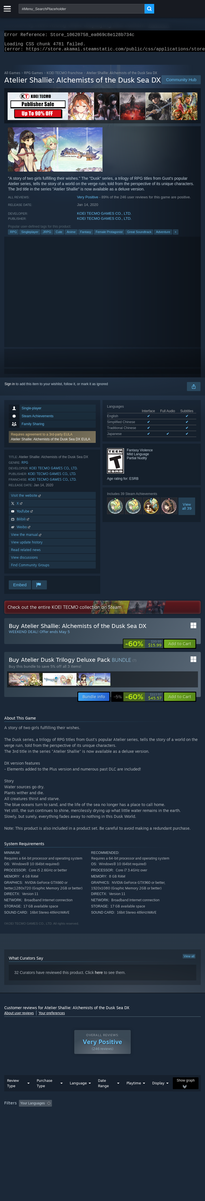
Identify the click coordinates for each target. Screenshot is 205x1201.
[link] (143, 647)
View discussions (24, 561)
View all (189, 959)
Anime (71, 235)
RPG (13, 235)
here (99, 976)
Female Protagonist (109, 235)
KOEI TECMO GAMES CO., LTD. (104, 217)
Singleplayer (29, 235)
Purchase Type (44, 1086)
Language (78, 1086)
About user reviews (19, 1016)
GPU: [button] (123, 1114)
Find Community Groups (30, 568)
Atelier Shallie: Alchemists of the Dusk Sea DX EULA (50, 443)
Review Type (13, 1086)
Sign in (10, 387)
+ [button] (175, 235)
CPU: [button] (105, 1114)
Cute (59, 235)
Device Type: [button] (148, 1114)
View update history (27, 545)
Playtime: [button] (133, 1107)
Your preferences (52, 1016)
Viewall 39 (186, 509)
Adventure (163, 235)
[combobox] (82, 9)
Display (158, 1086)
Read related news (26, 553)
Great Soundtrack (139, 235)
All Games (12, 76)
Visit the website (26, 499)
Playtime (134, 1086)
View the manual (26, 538)
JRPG (47, 235)
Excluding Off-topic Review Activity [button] (89, 1107)
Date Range (103, 1086)
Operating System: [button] (76, 1114)
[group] (102, 1110)
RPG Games (33, 76)
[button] (52, 440)
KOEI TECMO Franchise (65, 76)
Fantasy (85, 235)
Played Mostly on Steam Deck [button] (28, 1114)
